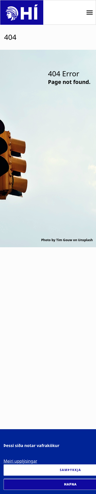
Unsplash (85, 240)
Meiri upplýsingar (20, 461)
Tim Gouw (64, 240)
